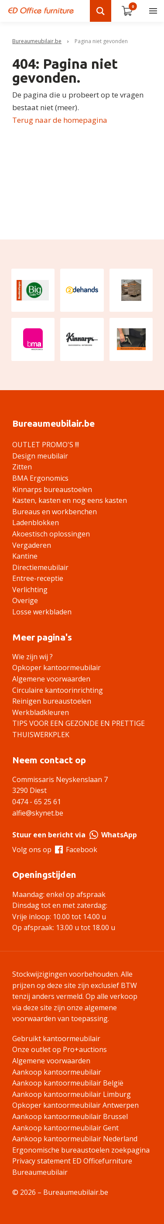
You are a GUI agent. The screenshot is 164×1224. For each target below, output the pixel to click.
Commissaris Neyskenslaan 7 (60, 779)
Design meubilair (40, 456)
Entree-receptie (37, 578)
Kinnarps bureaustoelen (52, 489)
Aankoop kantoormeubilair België (67, 1083)
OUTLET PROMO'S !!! (45, 444)
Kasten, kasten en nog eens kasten (69, 500)
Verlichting (30, 589)
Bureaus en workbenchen (54, 511)
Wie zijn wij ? (32, 656)
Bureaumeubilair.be (37, 41)
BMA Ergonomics (40, 478)
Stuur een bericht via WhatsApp (74, 835)
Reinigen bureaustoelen (51, 701)
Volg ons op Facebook (54, 849)
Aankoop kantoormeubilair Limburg (71, 1094)
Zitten (22, 467)
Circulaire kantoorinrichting (57, 690)
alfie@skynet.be (37, 813)
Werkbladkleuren (40, 712)
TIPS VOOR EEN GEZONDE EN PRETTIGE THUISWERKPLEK (78, 728)
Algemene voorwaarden (51, 679)
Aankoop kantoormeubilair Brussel (70, 1116)
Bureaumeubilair (40, 1172)
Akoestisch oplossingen (51, 534)
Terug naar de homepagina (59, 120)
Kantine (25, 556)
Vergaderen (31, 545)
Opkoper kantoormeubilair (56, 667)
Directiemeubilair (40, 567)
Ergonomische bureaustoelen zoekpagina (81, 1150)
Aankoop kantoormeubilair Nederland (74, 1138)
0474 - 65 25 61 (36, 801)
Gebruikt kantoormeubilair (56, 1038)
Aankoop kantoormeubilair (56, 1072)
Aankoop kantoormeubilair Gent (65, 1128)
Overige (25, 600)
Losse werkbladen (42, 612)
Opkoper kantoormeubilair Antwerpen (75, 1105)
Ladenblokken (35, 522)
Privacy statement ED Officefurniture (72, 1161)
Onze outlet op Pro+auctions (59, 1049)
